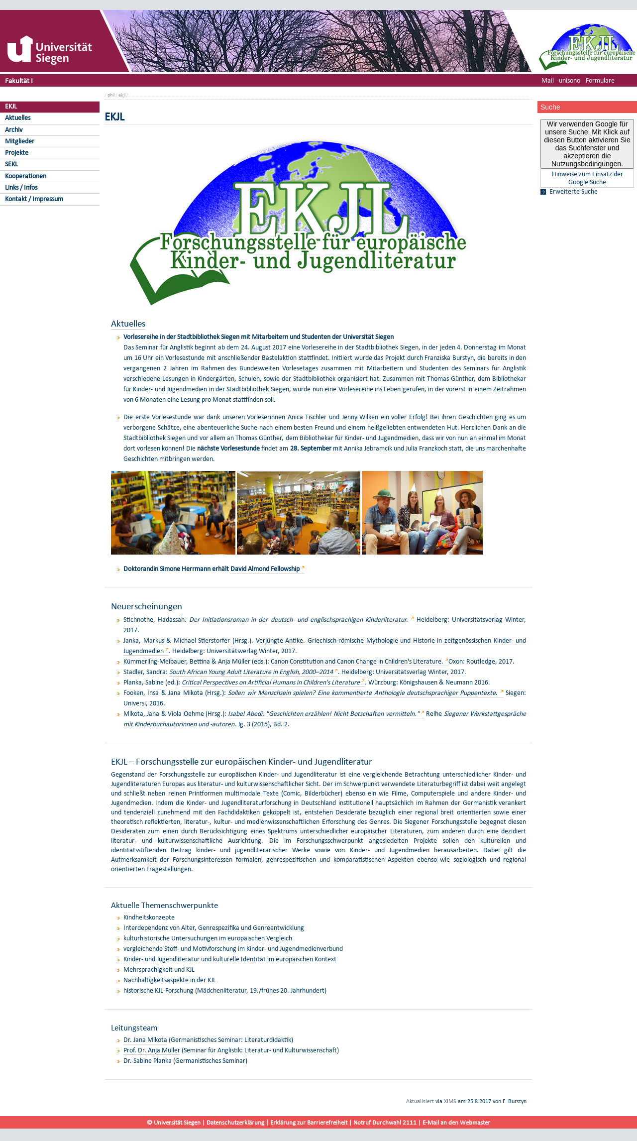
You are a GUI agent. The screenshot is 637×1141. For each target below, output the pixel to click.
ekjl (121, 95)
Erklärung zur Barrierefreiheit (308, 1122)
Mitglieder (19, 141)
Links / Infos (21, 187)
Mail (547, 80)
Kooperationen (25, 176)
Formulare (600, 80)
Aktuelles (17, 118)
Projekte (16, 152)
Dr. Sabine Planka (147, 1060)
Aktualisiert (420, 1101)
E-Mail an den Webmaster (456, 1122)
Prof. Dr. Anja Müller (151, 1050)
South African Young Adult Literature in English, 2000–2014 (251, 672)
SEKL (11, 164)
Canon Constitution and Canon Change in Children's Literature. (358, 661)
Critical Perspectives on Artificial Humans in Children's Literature (271, 682)
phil (110, 95)
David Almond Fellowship (265, 569)
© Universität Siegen (174, 1122)
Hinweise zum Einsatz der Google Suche (587, 178)
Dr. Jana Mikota (145, 1039)
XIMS (450, 1101)
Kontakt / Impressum (34, 199)
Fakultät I (19, 80)
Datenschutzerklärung (235, 1122)
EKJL (11, 106)
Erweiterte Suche (573, 192)
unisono (569, 80)
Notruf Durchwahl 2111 (385, 1122)
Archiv (13, 129)
